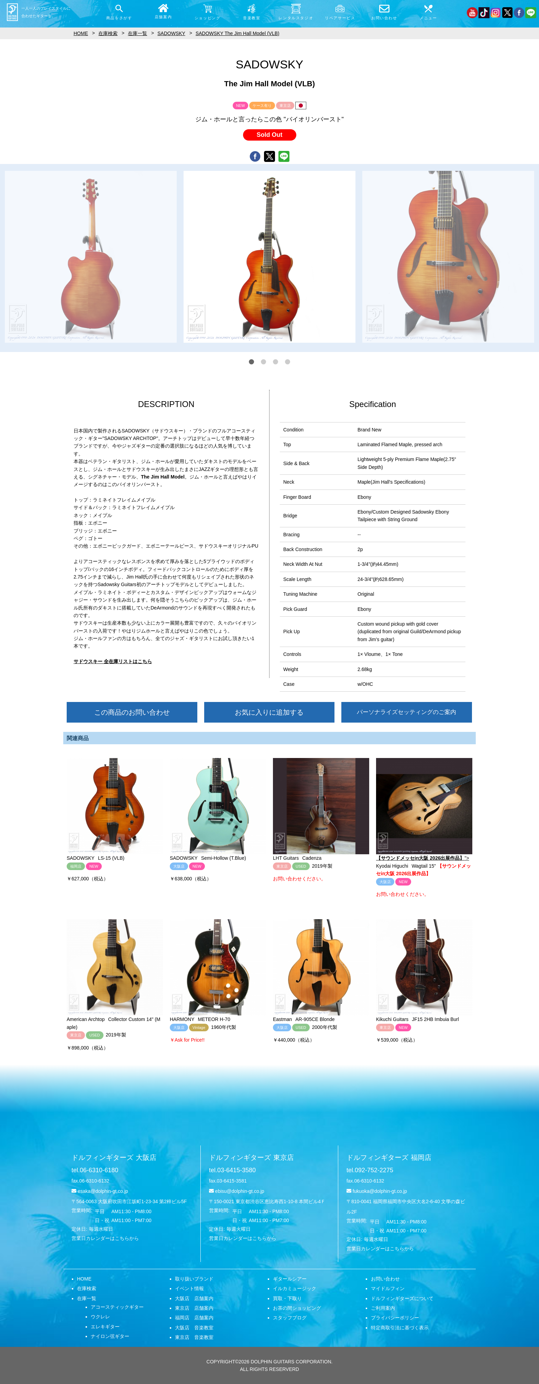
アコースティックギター (117, 1307)
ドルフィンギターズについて (402, 1298)
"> (424, 809)
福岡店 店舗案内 (194, 1317)
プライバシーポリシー (395, 1317)
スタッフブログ (290, 1317)
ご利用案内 (383, 1308)
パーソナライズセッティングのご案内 (406, 712)
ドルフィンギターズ (114, 1157)
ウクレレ (100, 1316)
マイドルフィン (388, 1288)
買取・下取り (287, 1298)
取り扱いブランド (194, 1279)
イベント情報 (189, 1288)
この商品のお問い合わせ (132, 712)
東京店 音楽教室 (194, 1337)
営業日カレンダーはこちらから (105, 1238)
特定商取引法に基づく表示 (400, 1327)
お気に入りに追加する (269, 712)
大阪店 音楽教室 (194, 1327)
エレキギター (105, 1326)
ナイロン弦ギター (110, 1336)
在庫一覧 (86, 1298)
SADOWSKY (171, 33)
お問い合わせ (385, 1279)
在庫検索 (86, 1288)
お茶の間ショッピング (297, 1308)
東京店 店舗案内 (194, 1308)
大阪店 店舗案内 (194, 1298)
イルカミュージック (294, 1288)
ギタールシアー (290, 1279)
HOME (84, 1279)
